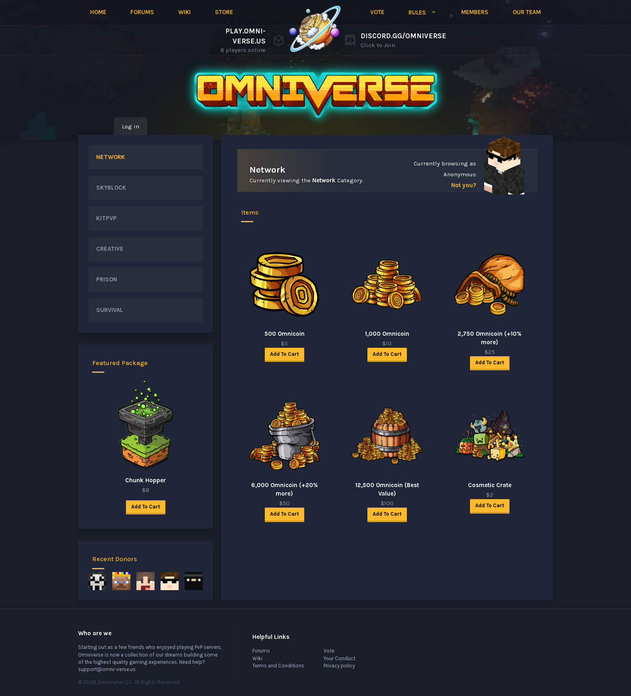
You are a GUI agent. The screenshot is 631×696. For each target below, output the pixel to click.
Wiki (184, 12)
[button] (422, 12)
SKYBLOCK (111, 187)
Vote (377, 12)
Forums (142, 12)
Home (98, 12)
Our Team (527, 12)
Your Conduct (339, 658)
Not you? (463, 185)
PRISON (106, 279)
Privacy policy (339, 666)
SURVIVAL (109, 310)
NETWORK (110, 157)
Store (224, 12)
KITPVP (106, 218)
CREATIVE (110, 248)
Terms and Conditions (278, 666)
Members (475, 12)
